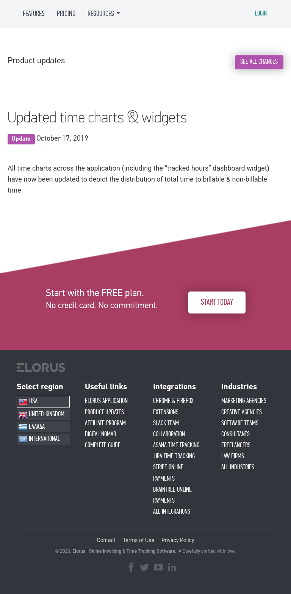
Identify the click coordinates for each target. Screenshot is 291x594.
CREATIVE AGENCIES (241, 412)
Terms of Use (138, 540)
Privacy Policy (177, 540)
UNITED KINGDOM (41, 414)
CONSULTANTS (235, 434)
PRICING (66, 13)
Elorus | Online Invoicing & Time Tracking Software (123, 551)
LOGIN (261, 13)
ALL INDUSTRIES (237, 467)
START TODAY (217, 302)
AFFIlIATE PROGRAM (105, 423)
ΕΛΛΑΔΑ (31, 426)
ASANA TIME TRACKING (176, 445)
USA (28, 401)
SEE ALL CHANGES (259, 61)
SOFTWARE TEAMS (239, 423)
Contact (106, 540)
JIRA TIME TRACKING (174, 456)
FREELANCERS (235, 445)
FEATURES (34, 13)
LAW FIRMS (232, 456)
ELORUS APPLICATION (106, 401)
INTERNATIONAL (39, 439)
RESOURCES (101, 13)
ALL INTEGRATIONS (171, 511)
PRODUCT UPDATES (104, 412)
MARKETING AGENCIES (243, 401)
